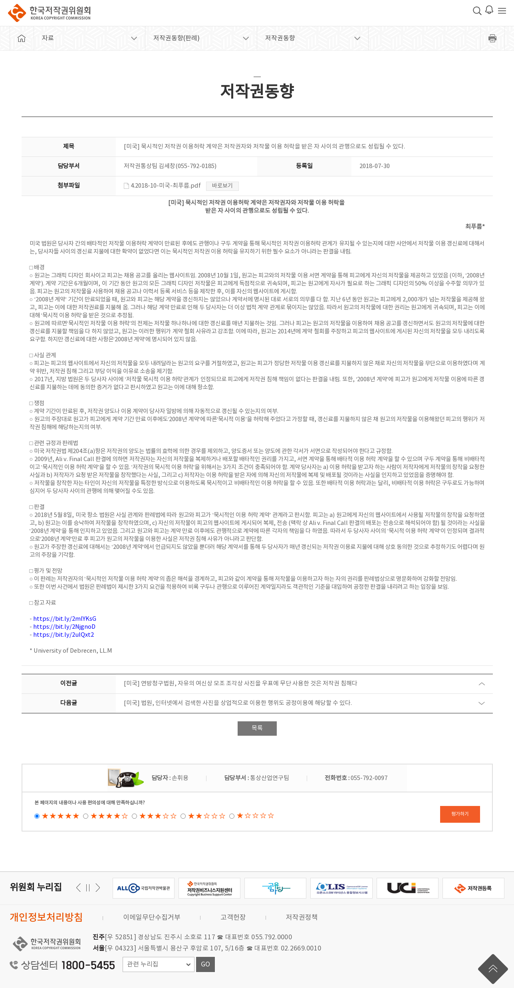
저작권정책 (302, 918)
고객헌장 (233, 918)
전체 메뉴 (502, 11)
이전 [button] (96, 887)
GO (205, 964)
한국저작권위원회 (49, 13)
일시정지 (88, 887)
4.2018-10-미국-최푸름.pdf (162, 185)
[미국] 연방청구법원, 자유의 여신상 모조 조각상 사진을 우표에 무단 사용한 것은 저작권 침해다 (240, 683)
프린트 (493, 38)
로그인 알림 (489, 9)
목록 (257, 728)
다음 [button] (79, 887)
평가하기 (460, 814)
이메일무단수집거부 (152, 918)
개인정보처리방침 (46, 918)
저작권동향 (280, 38)
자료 (48, 38)
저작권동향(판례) (176, 38)
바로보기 (222, 186)
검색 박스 (477, 11)
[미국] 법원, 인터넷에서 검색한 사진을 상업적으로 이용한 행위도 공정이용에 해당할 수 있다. (238, 703)
